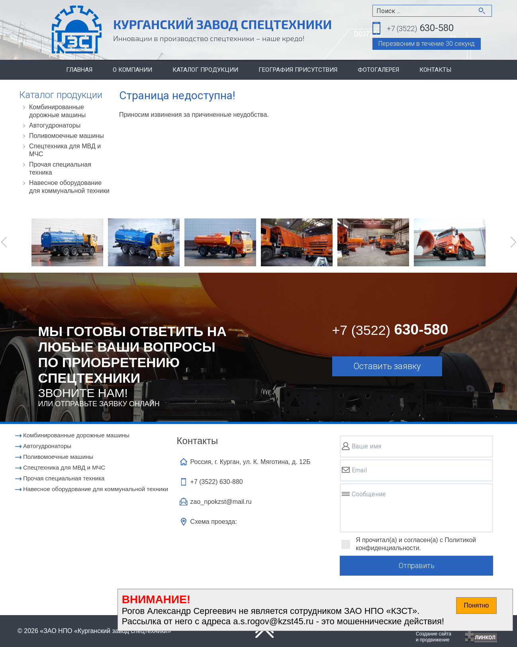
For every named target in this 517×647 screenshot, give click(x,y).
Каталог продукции (205, 69)
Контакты (435, 69)
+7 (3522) (216, 481)
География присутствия (297, 69)
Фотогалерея (378, 69)
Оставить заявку (387, 366)
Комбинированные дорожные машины (57, 111)
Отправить (417, 565)
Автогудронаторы (54, 125)
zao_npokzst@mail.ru (221, 501)
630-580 (420, 28)
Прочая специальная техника (60, 168)
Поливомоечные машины (66, 135)
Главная (79, 69)
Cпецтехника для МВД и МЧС (65, 150)
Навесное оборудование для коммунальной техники (69, 186)
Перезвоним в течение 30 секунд (426, 43)
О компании (132, 69)
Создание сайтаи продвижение (433, 637)
